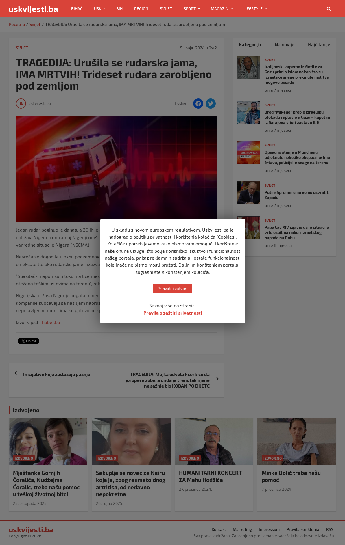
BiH (119, 8)
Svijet (166, 8)
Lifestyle (253, 8)
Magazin (219, 8)
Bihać (76, 8)
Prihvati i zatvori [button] (172, 288)
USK (97, 8)
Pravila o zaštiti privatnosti (172, 312)
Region (141, 8)
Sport (190, 8)
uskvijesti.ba (33, 9)
